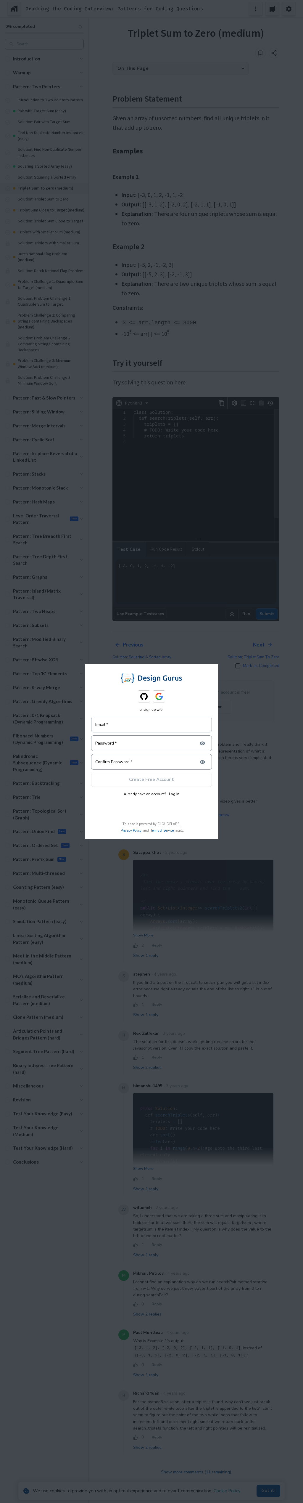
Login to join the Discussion (196, 706)
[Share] (274, 53)
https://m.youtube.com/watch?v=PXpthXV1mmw (181, 815)
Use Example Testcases (140, 614)
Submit (267, 614)
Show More (143, 935)
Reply (156, 773)
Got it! (268, 1491)
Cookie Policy (227, 1491)
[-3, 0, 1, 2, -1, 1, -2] (195, 581)
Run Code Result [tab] (166, 549)
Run (246, 614)
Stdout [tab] (198, 549)
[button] (44, 59)
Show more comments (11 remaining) (195, 1472)
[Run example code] (232, 614)
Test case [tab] (129, 549)
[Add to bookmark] (260, 53)
